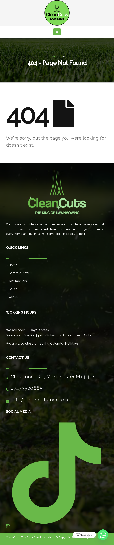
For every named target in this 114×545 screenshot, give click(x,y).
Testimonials (18, 281)
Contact (15, 296)
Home (13, 265)
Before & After (19, 273)
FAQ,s (13, 289)
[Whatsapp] (103, 534)
